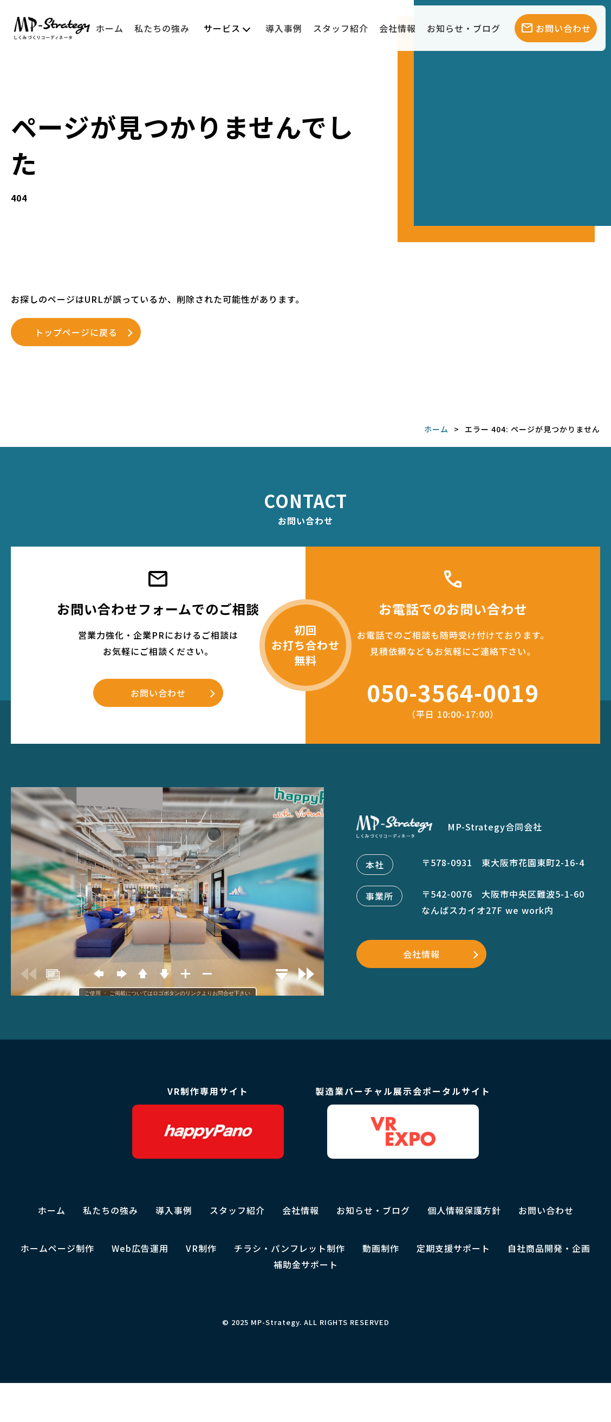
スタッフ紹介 (340, 28)
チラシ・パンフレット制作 (289, 1248)
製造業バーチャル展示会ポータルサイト (403, 1122)
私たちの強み (162, 28)
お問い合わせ (158, 692)
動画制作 (380, 1248)
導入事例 (283, 28)
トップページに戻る (76, 332)
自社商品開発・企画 (549, 1248)
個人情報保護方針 (464, 1210)
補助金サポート (306, 1264)
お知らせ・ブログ (463, 28)
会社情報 (397, 28)
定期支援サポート (453, 1248)
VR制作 (201, 1248)
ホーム (109, 28)
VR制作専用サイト (208, 1122)
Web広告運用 (140, 1248)
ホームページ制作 (57, 1248)
